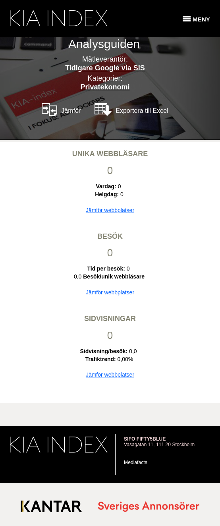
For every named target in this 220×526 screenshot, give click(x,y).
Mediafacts (135, 462)
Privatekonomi (104, 87)
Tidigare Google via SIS (105, 68)
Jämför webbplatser (110, 210)
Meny (201, 19)
